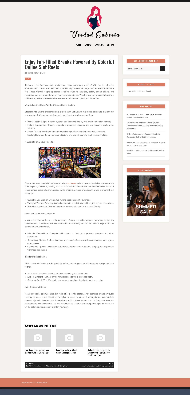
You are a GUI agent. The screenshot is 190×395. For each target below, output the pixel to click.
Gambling (99, 44)
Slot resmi (71, 183)
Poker (78, 44)
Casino (88, 44)
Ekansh (46, 72)
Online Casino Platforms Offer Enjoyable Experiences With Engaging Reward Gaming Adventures (145, 126)
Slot (28, 78)
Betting (110, 44)
